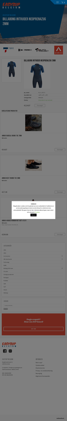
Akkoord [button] (33, 215)
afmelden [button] (37, 212)
